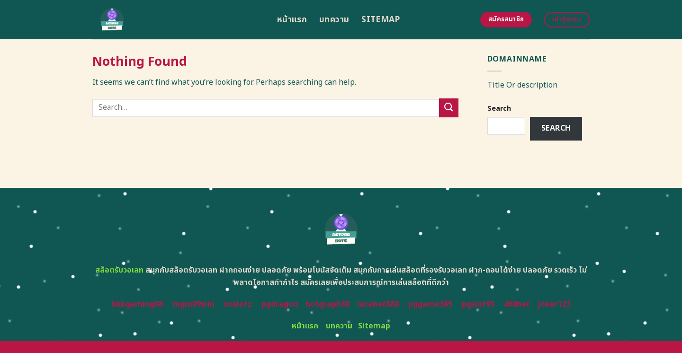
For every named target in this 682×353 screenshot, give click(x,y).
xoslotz (238, 304)
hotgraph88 (327, 304)
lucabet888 (378, 304)
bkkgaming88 (137, 304)
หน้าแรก (292, 19)
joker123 (554, 304)
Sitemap (380, 19)
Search (499, 109)
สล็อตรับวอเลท (119, 270)
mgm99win (193, 304)
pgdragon (279, 304)
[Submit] (448, 107)
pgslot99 (478, 304)
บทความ (334, 19)
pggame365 (430, 304)
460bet (517, 304)
